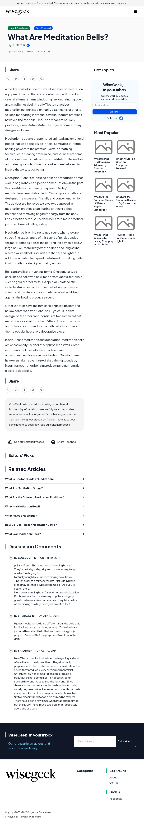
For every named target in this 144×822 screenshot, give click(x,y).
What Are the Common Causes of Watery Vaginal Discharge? (103, 203)
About (113, 777)
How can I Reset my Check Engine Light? (125, 238)
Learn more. (121, 3)
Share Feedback (64, 441)
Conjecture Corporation (39, 812)
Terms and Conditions (30, 817)
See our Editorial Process (25, 441)
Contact (114, 782)
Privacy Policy (11, 817)
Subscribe (115, 112)
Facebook (115, 798)
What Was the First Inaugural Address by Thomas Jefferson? (101, 165)
